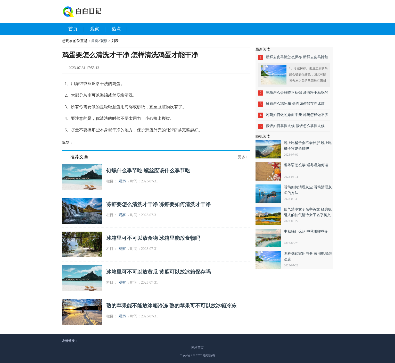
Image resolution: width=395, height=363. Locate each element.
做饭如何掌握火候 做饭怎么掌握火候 (295, 126)
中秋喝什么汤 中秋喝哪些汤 (306, 231)
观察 (97, 29)
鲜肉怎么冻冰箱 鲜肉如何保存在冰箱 (295, 104)
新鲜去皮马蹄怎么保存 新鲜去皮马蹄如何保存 (297, 59)
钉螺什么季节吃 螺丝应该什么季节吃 (148, 170)
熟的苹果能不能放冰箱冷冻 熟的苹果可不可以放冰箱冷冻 (171, 305)
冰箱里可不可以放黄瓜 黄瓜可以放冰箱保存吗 (158, 272)
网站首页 (197, 347)
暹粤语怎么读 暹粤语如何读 (306, 165)
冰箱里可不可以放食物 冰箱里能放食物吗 (153, 238)
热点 (119, 29)
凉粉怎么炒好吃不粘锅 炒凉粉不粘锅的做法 (297, 94)
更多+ (242, 157)
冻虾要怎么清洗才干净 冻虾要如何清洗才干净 (158, 204)
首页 (76, 29)
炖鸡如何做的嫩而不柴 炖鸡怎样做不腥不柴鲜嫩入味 (297, 116)
